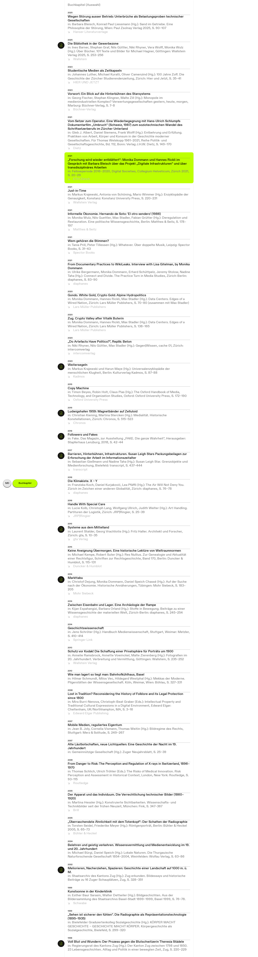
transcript (80, 469)
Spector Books (84, 252)
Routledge (80, 783)
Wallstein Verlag (85, 202)
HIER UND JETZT (86, 82)
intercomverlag (84, 353)
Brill (76, 810)
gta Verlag (80, 539)
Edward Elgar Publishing (90, 713)
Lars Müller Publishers (89, 307)
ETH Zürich (81, 179)
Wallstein (80, 59)
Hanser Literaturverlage (90, 32)
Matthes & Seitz (84, 229)
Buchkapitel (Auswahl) (84, 5)
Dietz (77, 148)
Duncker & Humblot (87, 566)
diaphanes (80, 284)
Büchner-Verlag (84, 109)
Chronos (79, 423)
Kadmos (79, 376)
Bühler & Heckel (85, 833)
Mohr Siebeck (83, 593)
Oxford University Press (90, 400)
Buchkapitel (25, 483)
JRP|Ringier (82, 516)
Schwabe (80, 903)
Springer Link (83, 640)
